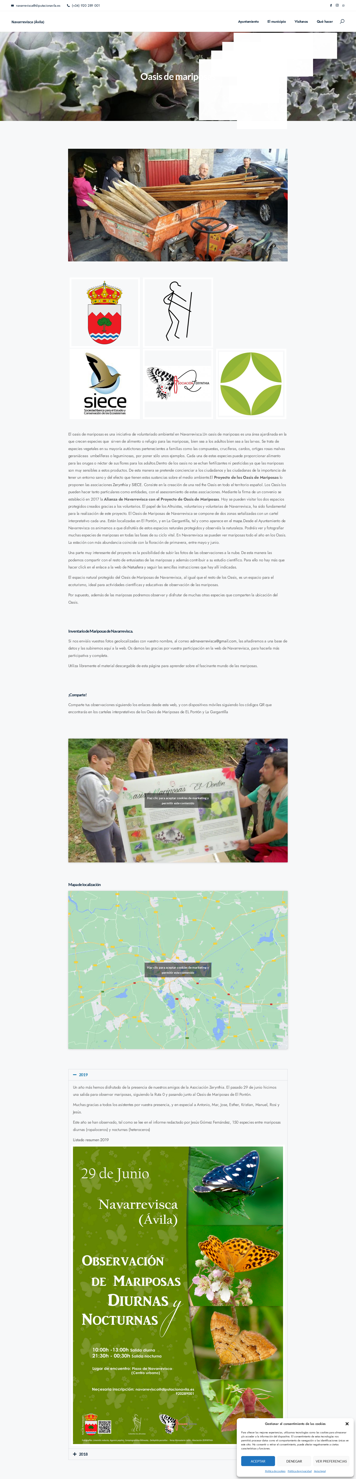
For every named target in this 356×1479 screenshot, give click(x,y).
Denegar (294, 1461)
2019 (83, 1074)
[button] (347, 1424)
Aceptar (258, 1461)
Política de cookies (275, 1471)
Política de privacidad (300, 1471)
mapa (237, 521)
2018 (83, 1454)
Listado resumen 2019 (91, 1140)
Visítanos (301, 21)
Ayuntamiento (248, 21)
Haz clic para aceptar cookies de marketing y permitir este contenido (178, 800)
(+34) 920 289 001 (83, 5)
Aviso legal (320, 1471)
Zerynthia (120, 485)
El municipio (276, 21)
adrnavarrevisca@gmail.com (213, 641)
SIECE (137, 485)
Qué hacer (325, 21)
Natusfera (135, 567)
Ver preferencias (331, 1461)
